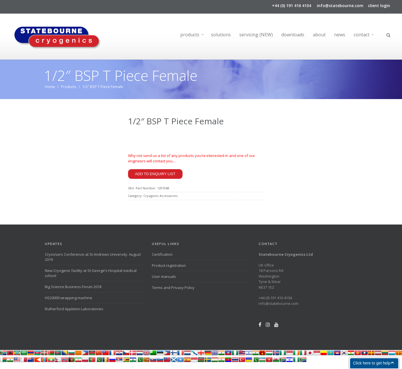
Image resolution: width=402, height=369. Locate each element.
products (189, 35)
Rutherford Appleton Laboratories (74, 313)
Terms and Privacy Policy (173, 292)
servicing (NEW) (256, 35)
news (339, 35)
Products (68, 89)
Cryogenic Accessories (160, 201)
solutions (221, 35)
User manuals (164, 281)
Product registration (169, 270)
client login (379, 5)
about (319, 35)
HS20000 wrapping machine (68, 302)
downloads (292, 35)
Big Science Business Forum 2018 (73, 291)
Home (50, 89)
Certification (162, 259)
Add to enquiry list (155, 179)
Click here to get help (371, 363)
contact (361, 35)
